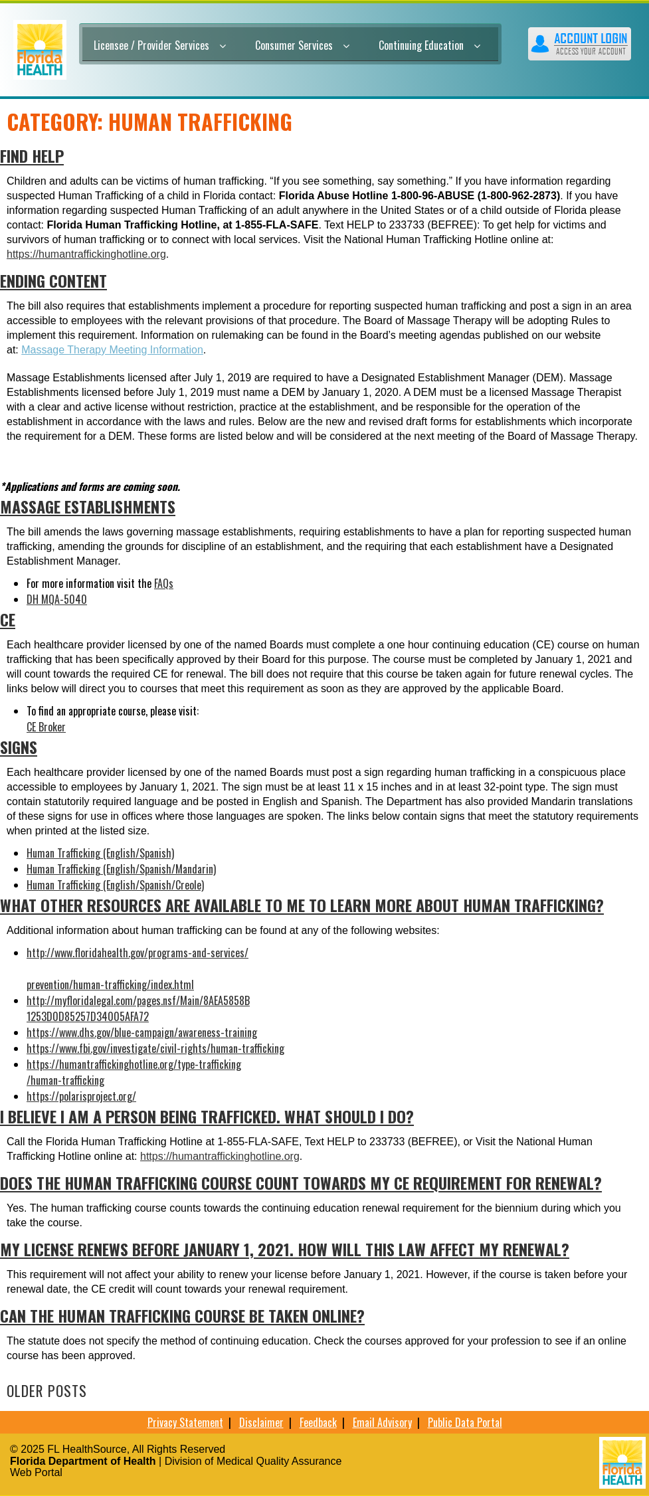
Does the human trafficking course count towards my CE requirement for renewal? (301, 1182)
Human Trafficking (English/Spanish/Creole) (115, 885)
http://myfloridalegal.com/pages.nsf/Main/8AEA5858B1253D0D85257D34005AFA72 (138, 1008)
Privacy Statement (185, 1422)
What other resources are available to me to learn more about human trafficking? (302, 905)
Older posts (47, 1390)
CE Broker (46, 727)
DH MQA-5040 (57, 599)
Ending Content (53, 280)
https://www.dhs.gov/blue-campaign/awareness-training (142, 1032)
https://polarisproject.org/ (81, 1096)
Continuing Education (429, 45)
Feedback (318, 1422)
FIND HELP (32, 155)
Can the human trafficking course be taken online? (182, 1315)
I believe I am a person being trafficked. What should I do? (207, 1116)
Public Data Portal (465, 1422)
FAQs (163, 583)
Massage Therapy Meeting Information (112, 349)
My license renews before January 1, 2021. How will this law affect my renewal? (284, 1249)
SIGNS (18, 747)
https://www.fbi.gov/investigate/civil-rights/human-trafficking (155, 1048)
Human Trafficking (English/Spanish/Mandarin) (121, 869)
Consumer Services (302, 45)
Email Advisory (382, 1422)
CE (7, 619)
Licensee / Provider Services (160, 45)
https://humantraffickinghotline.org (86, 254)
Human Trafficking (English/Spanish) (100, 853)
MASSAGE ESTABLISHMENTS (87, 506)
